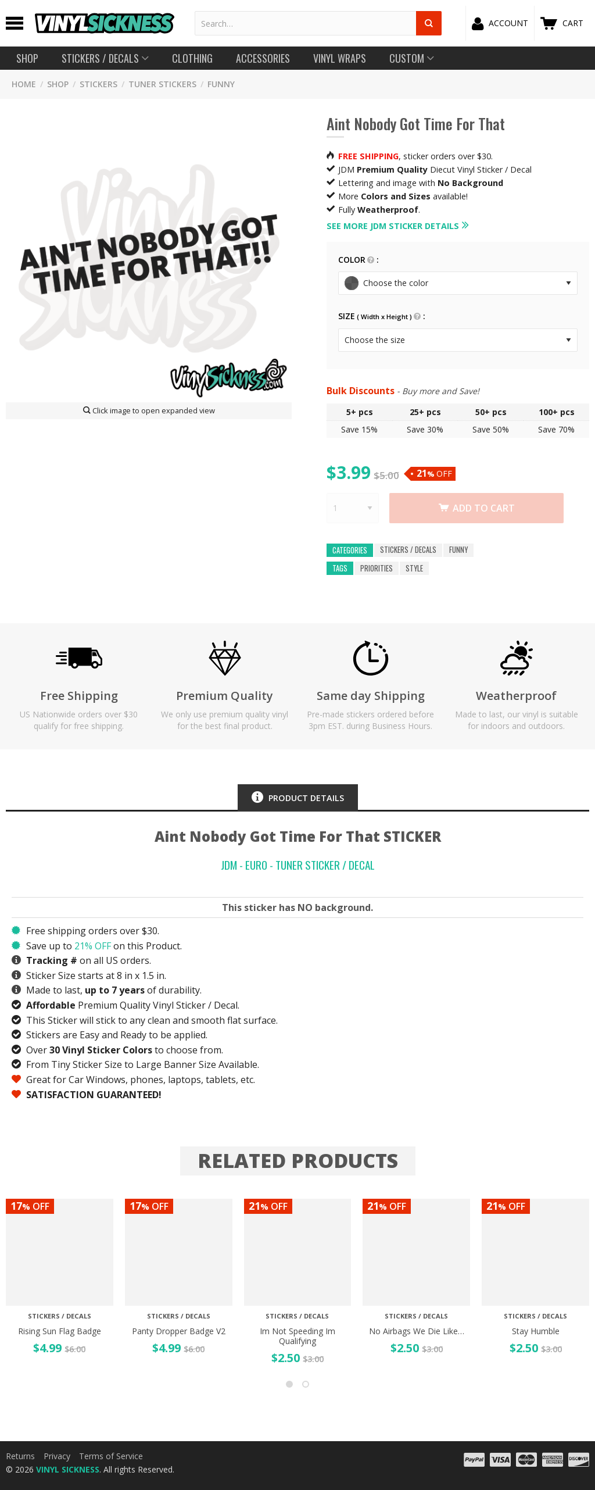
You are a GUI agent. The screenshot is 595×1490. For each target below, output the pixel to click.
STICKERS (98, 84)
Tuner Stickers (162, 84)
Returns (20, 1456)
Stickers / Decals (408, 550)
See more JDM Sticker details (393, 225)
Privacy (57, 1456)
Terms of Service (111, 1456)
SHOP (58, 84)
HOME (24, 84)
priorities (376, 568)
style (414, 568)
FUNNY (221, 84)
